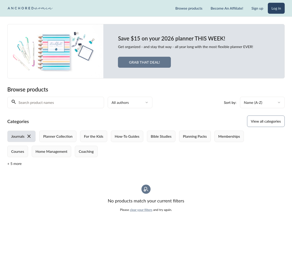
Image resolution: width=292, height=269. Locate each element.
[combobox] (130, 102)
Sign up (257, 8)
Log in (276, 8)
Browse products (188, 8)
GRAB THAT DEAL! (144, 62)
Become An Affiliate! (227, 8)
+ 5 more (14, 163)
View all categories (266, 121)
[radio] (21, 136)
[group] (133, 144)
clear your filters (141, 210)
